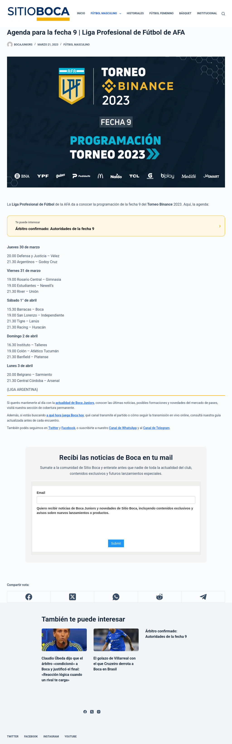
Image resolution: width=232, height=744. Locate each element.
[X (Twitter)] (72, 597)
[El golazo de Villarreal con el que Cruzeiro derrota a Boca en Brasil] (116, 640)
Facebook (68, 428)
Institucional (207, 13)
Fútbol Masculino (107, 13)
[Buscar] (223, 13)
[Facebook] (29, 597)
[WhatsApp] (116, 597)
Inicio (81, 13)
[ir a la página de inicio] (38, 13)
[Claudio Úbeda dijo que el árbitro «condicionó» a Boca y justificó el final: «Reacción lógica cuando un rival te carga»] (64, 640)
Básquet (185, 13)
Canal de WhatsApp (123, 428)
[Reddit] (159, 597)
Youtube (71, 736)
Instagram (51, 736)
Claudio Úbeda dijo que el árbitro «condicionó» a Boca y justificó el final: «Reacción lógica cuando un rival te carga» (62, 669)
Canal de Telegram (156, 428)
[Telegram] (203, 597)
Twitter (53, 428)
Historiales (135, 13)
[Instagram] (98, 711)
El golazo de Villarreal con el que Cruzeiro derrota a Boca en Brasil (115, 663)
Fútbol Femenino (161, 13)
